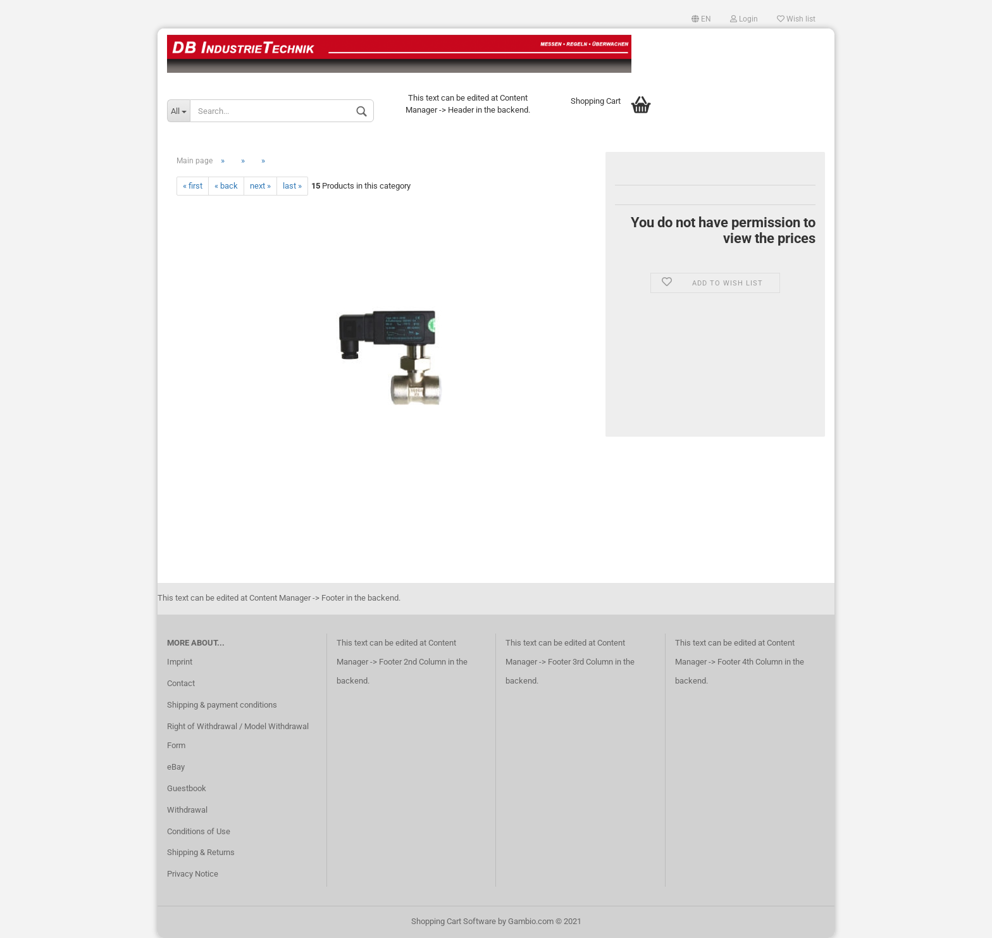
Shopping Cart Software (453, 921)
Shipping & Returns (201, 852)
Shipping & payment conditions (222, 705)
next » (260, 186)
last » (292, 186)
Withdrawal (187, 810)
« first (192, 186)
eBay (176, 767)
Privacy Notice (192, 874)
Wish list (796, 19)
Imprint (179, 661)
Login (744, 19)
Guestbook (186, 788)
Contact (181, 683)
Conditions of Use (198, 831)
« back (226, 186)
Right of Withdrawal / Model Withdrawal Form (238, 736)
